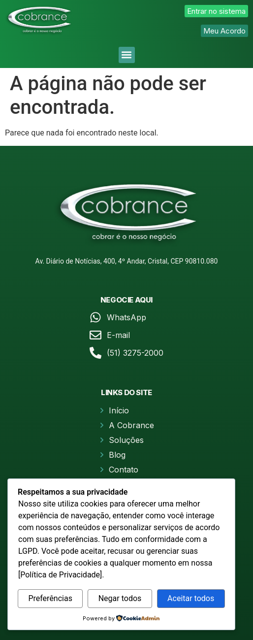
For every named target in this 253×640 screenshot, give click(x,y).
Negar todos (120, 598)
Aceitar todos (190, 598)
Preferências (50, 598)
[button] (127, 55)
